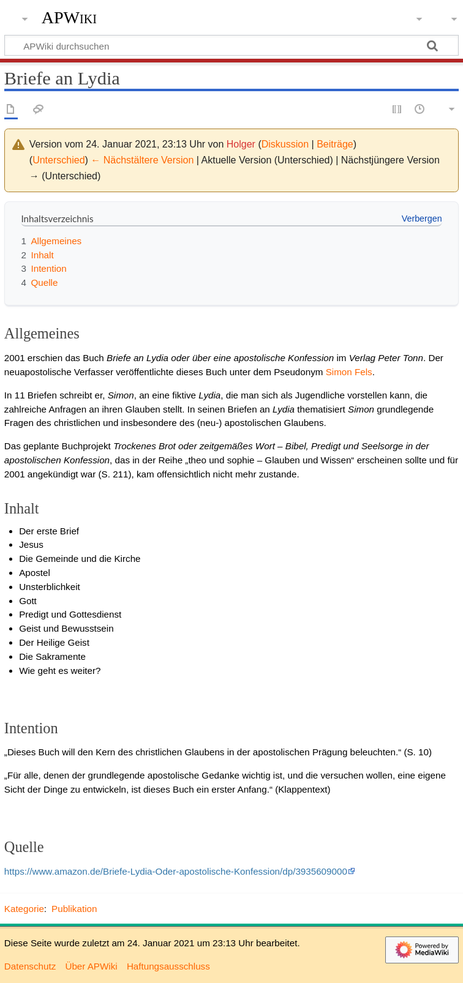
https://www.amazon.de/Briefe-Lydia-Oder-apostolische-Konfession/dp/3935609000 (175, 871)
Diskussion (285, 144)
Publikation (74, 908)
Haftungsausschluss (168, 966)
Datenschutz (30, 966)
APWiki (69, 17)
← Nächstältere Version (142, 160)
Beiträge (335, 144)
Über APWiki (91, 966)
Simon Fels (349, 372)
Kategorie (24, 908)
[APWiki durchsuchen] (231, 45)
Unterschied (58, 160)
